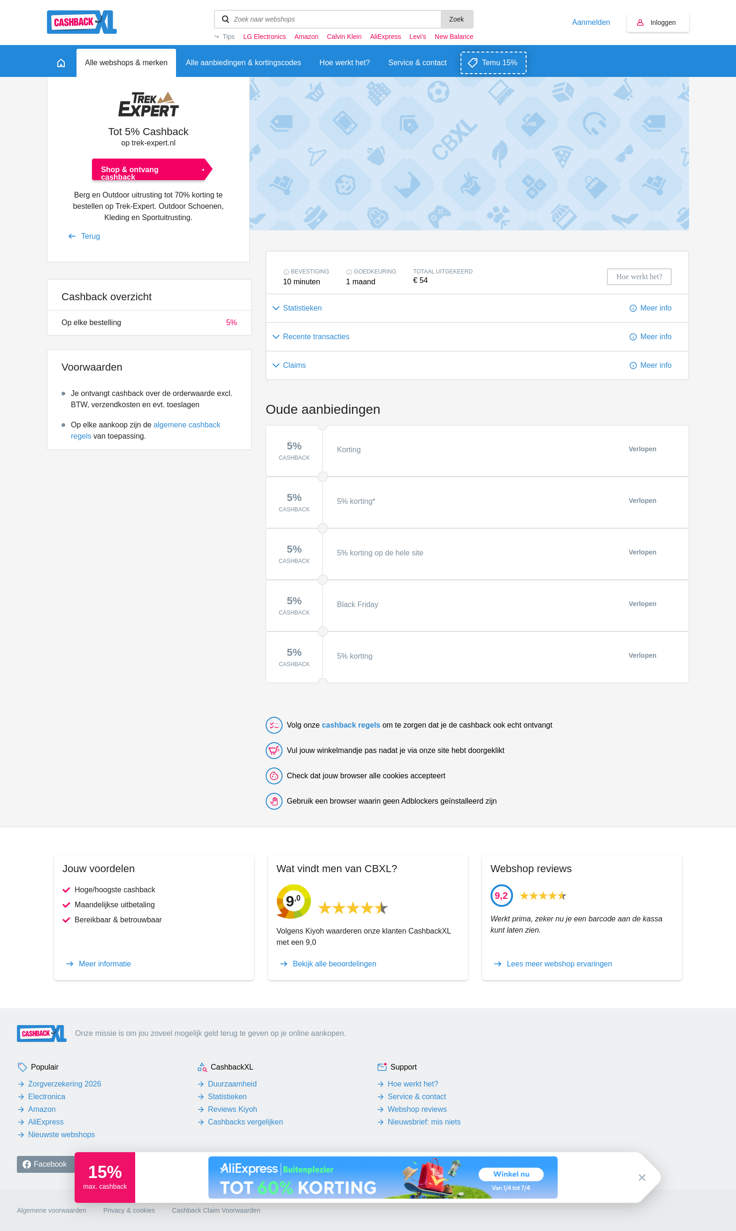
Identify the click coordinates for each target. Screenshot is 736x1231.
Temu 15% (500, 63)
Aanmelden (591, 22)
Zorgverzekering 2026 (64, 1084)
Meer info (656, 308)
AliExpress (385, 36)
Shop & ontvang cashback (130, 173)
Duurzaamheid (232, 1084)
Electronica (46, 1097)
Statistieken (227, 1097)
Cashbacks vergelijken (245, 1122)
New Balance (454, 36)
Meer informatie (105, 964)
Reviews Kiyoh (232, 1109)
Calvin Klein (344, 36)
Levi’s (418, 36)
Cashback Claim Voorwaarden (216, 1210)
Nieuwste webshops (61, 1135)
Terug (90, 236)
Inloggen (663, 22)
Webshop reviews (417, 1109)
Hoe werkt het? (413, 1084)
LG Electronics (264, 36)
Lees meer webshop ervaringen (559, 964)
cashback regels (351, 725)
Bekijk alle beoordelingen (334, 964)
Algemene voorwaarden (51, 1210)
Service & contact (417, 1097)
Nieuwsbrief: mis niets (424, 1122)
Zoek (456, 19)
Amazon (306, 36)
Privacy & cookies (129, 1210)
